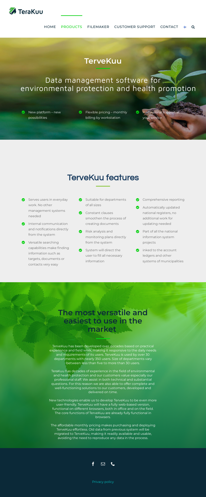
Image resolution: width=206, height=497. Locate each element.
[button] (193, 26)
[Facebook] (93, 464)
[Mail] (103, 464)
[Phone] (113, 464)
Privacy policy (103, 482)
